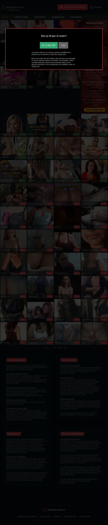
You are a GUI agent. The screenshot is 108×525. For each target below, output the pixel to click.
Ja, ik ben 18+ (49, 45)
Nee (63, 45)
